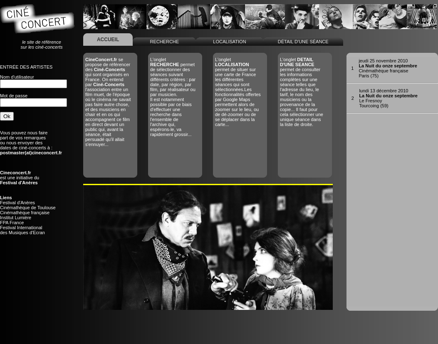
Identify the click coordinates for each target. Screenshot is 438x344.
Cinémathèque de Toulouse (28, 207)
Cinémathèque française (24, 212)
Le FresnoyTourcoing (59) (388, 98)
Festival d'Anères (17, 202)
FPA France (12, 222)
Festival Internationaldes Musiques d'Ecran (22, 230)
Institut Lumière (15, 217)
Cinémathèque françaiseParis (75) (388, 68)
